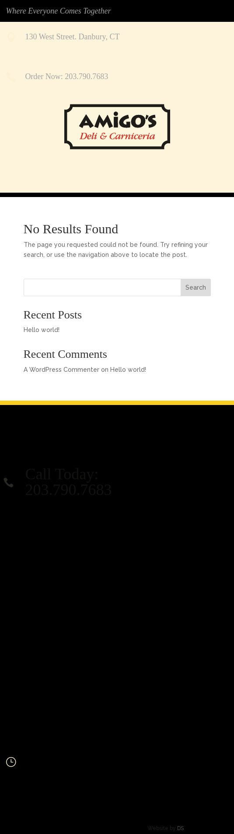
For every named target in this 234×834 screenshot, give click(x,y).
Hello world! (41, 329)
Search (195, 287)
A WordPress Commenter (61, 369)
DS (164, 828)
